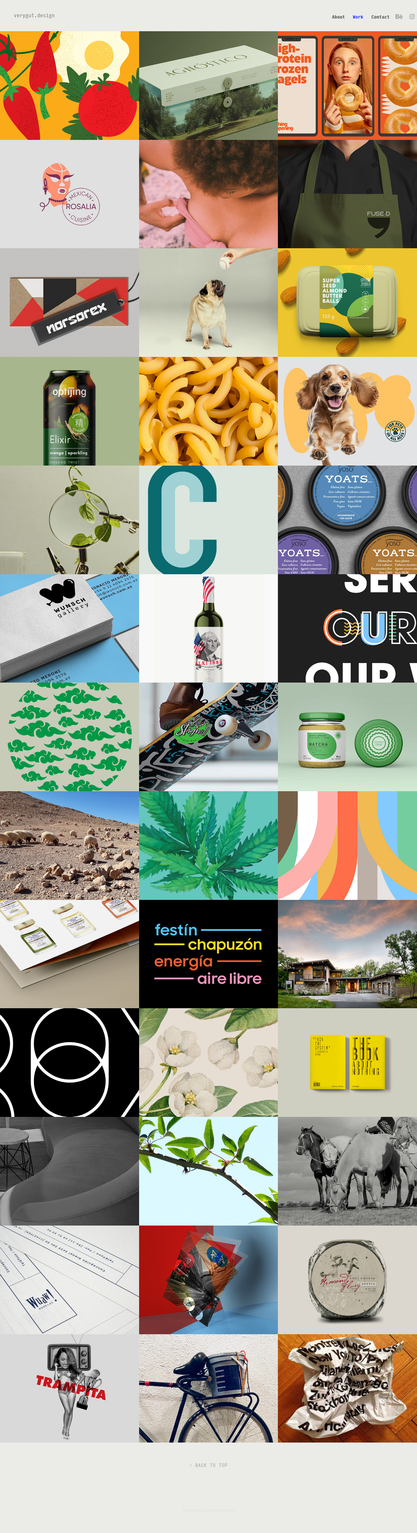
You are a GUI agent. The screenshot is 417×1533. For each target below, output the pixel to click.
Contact (380, 16)
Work (358, 16)
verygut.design (34, 15)
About (338, 16)
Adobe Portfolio (220, 1510)
